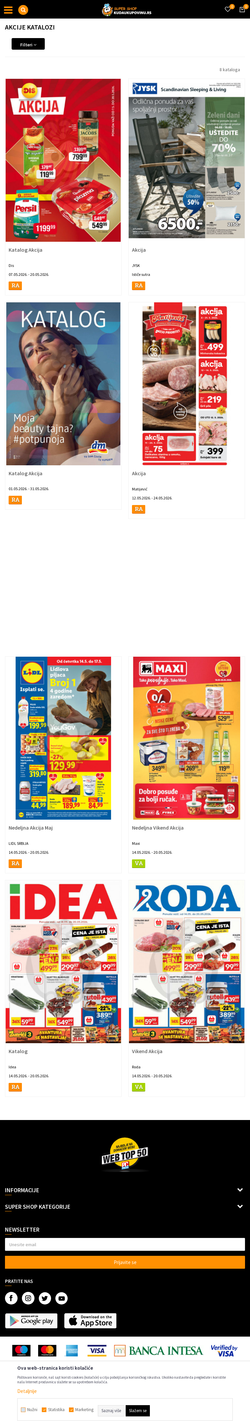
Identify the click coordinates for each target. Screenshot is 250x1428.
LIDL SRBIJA (19, 843)
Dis (11, 265)
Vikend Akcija (147, 1051)
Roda (136, 1066)
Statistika (56, 1409)
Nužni (32, 1409)
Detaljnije (27, 1391)
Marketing (84, 1409)
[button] (23, 10)
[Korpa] (241, 16)
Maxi (136, 843)
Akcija (139, 250)
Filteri (28, 45)
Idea (12, 1066)
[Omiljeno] (227, 5)
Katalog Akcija (25, 250)
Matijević (139, 488)
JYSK (136, 265)
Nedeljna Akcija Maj (31, 828)
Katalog (18, 1051)
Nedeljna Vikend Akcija (158, 828)
